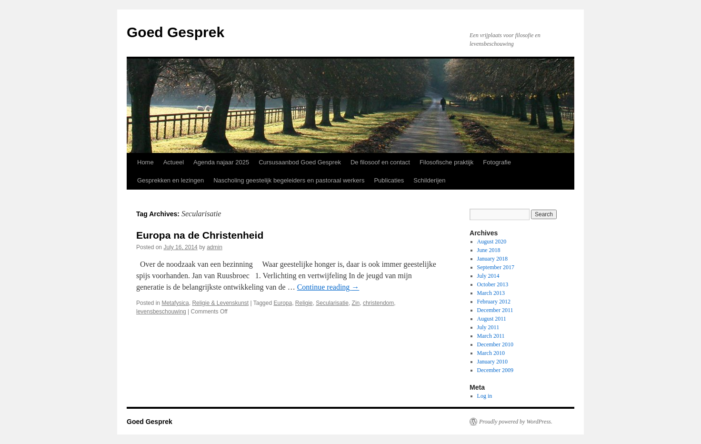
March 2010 (491, 353)
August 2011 (491, 318)
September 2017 (495, 267)
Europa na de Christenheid (199, 235)
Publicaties (389, 180)
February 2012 (494, 301)
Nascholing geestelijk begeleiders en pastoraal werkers (288, 180)
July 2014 (488, 275)
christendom (378, 303)
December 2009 (495, 370)
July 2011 (488, 327)
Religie (304, 303)
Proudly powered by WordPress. (515, 421)
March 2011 (491, 336)
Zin (356, 303)
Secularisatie (332, 303)
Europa (282, 303)
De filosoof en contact (380, 162)
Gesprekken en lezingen (170, 180)
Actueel (173, 162)
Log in (484, 396)
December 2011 (495, 310)
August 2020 (492, 241)
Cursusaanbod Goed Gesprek (300, 162)
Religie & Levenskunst (220, 303)
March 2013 (491, 293)
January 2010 (492, 361)
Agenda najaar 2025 (221, 162)
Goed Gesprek (175, 32)
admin (214, 247)
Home (145, 162)
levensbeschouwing (161, 311)
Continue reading (328, 287)
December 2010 (495, 344)
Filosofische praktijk (446, 162)
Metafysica (175, 303)
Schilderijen (429, 180)
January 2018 (492, 258)
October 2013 (493, 284)
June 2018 (489, 250)
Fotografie (497, 162)
